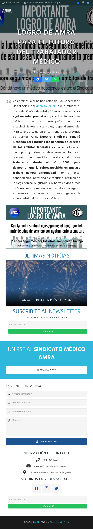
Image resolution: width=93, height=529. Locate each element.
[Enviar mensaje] (46, 441)
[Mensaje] (46, 426)
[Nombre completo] (46, 394)
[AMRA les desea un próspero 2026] (46, 283)
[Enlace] (7, 11)
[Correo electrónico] (46, 402)
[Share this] (38, 79)
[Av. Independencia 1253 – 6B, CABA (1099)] (26, 472)
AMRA (36, 522)
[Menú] (89, 11)
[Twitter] (88, 2)
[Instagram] (83, 2)
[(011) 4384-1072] (39, 460)
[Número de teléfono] (46, 411)
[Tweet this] (46, 79)
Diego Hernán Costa (59, 522)
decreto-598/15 (46, 106)
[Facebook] (77, 2)
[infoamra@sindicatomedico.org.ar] (30, 466)
